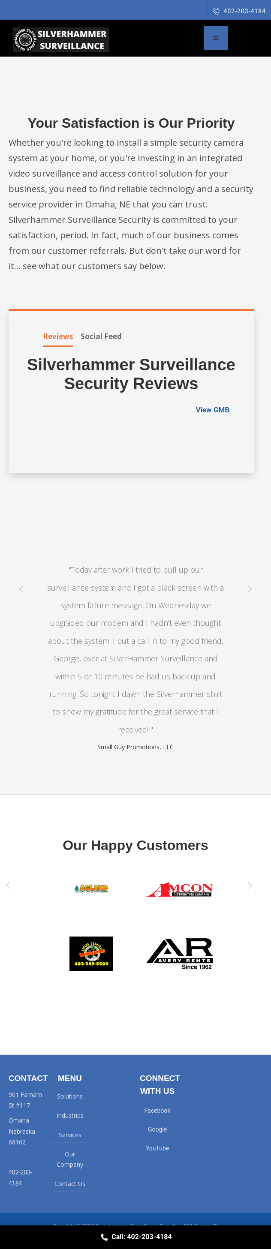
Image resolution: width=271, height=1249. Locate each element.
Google (157, 1129)
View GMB (214, 409)
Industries (70, 1115)
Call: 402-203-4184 (135, 1237)
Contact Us (69, 1184)
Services (70, 1135)
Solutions (70, 1096)
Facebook (158, 1110)
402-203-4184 (239, 11)
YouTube (157, 1148)
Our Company (70, 1159)
